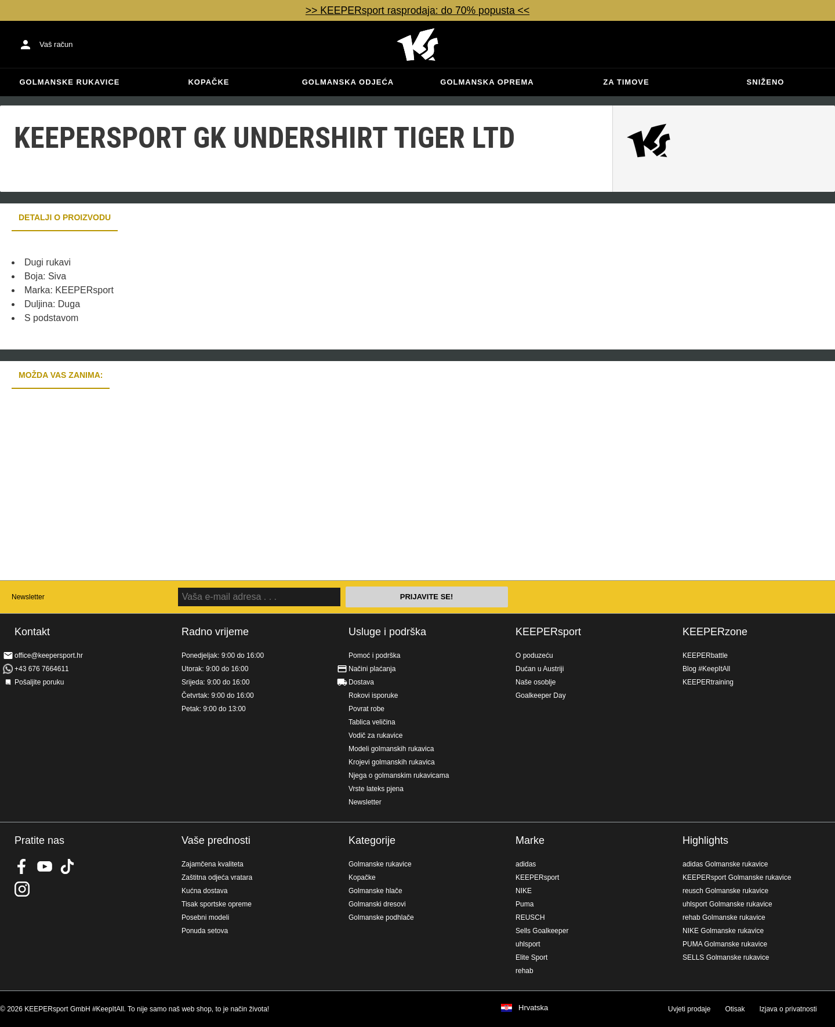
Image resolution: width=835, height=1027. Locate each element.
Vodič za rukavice (375, 735)
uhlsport (527, 944)
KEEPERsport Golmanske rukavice (736, 877)
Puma (524, 904)
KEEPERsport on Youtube (44, 866)
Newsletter (28, 597)
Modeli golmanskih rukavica (391, 749)
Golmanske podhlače (381, 917)
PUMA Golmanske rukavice (724, 944)
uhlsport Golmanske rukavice (727, 904)
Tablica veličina (371, 722)
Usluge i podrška (387, 632)
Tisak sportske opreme (216, 904)
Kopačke (208, 82)
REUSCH (530, 917)
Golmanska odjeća (348, 82)
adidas (525, 864)
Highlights (705, 840)
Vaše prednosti (216, 840)
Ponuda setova (204, 931)
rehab (524, 971)
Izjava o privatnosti (787, 1009)
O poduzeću (534, 655)
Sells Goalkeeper (541, 931)
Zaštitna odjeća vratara (216, 877)
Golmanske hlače (375, 891)
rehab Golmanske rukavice (723, 917)
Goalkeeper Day (540, 695)
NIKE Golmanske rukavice (723, 931)
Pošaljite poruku (39, 682)
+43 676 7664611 (41, 669)
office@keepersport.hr (48, 655)
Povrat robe (366, 709)
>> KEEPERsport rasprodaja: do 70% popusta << (417, 10)
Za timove (626, 82)
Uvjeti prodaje (689, 1009)
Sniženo (766, 82)
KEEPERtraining (708, 682)
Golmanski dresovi (377, 904)
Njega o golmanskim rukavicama (398, 775)
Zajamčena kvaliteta (212, 864)
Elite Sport (531, 957)
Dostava (361, 682)
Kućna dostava (204, 891)
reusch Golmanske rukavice (725, 891)
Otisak (735, 1009)
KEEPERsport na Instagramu (22, 889)
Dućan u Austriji (539, 669)
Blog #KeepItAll (706, 669)
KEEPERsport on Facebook (22, 866)
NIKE (523, 891)
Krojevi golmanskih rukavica (391, 762)
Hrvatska (533, 1008)
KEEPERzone (714, 632)
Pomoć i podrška (374, 655)
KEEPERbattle (705, 655)
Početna (417, 44)
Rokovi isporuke (373, 695)
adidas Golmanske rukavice (725, 864)
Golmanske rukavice (69, 82)
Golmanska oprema (486, 82)
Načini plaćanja (371, 669)
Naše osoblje (535, 682)
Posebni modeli (205, 917)
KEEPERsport (548, 632)
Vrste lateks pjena (376, 789)
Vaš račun (56, 44)
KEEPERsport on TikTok (67, 866)
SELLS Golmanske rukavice (725, 957)
